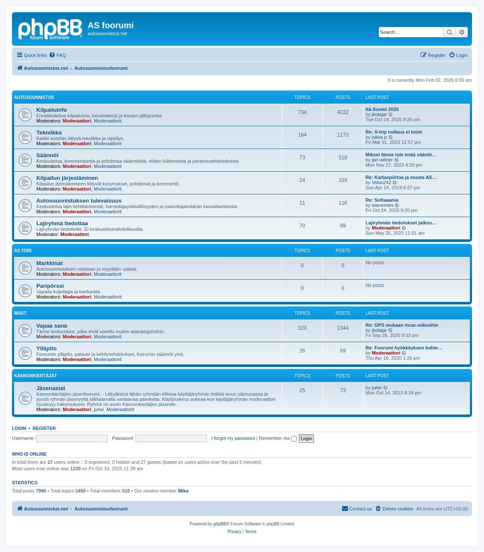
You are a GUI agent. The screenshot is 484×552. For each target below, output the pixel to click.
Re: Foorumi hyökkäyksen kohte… (404, 347)
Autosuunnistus (34, 97)
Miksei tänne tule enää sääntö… (401, 154)
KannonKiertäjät (35, 375)
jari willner (382, 159)
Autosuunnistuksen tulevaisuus (78, 200)
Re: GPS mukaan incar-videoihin (402, 325)
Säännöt (47, 155)
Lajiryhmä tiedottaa (62, 223)
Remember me (278, 438)
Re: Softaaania (382, 200)
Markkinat (49, 263)
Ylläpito (46, 348)
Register (44, 428)
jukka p (379, 137)
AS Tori (22, 250)
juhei (99, 409)
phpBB (219, 524)
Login (19, 428)
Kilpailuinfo (51, 110)
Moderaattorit (108, 120)
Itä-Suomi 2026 (382, 109)
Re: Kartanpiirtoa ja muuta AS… (401, 177)
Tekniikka (49, 132)
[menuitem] (57, 55)
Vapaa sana (51, 325)
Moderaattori (77, 120)
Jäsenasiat (50, 388)
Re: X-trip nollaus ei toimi (394, 131)
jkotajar (379, 114)
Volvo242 (381, 182)
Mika (183, 490)
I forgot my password (233, 438)
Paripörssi (50, 286)
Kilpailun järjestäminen (67, 178)
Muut (20, 313)
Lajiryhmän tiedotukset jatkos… (401, 222)
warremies (383, 205)
